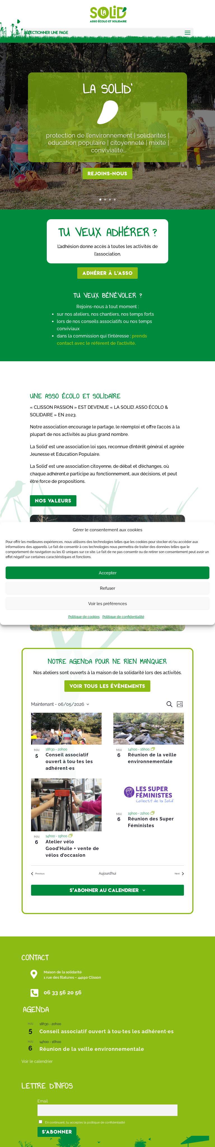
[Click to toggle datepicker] (60, 704)
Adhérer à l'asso (107, 273)
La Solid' (107, 89)
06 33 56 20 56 (62, 992)
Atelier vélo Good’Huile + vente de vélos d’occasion (72, 848)
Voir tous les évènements (107, 686)
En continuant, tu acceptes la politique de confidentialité (82, 1122)
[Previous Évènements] (38, 873)
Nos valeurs (53, 500)
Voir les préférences (107, 603)
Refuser (107, 588)
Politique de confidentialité (123, 617)
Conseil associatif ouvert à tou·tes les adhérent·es (69, 761)
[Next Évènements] (179, 873)
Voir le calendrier (37, 1061)
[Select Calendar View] (180, 704)
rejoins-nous (107, 173)
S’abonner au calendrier (104, 890)
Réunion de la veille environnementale (91, 1049)
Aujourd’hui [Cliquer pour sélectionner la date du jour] (107, 873)
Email (43, 1101)
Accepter (107, 572)
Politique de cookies (84, 617)
